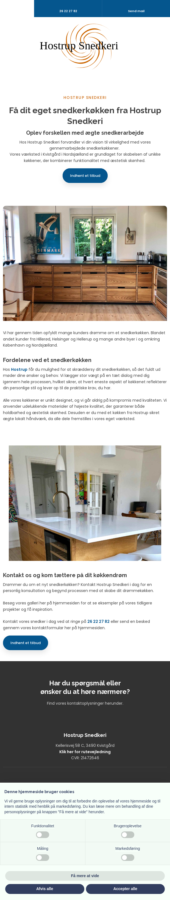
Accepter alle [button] (125, 889)
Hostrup (19, 369)
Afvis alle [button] (44, 889)
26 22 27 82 (98, 621)
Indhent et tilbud (85, 175)
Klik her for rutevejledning (85, 752)
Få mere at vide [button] (85, 876)
